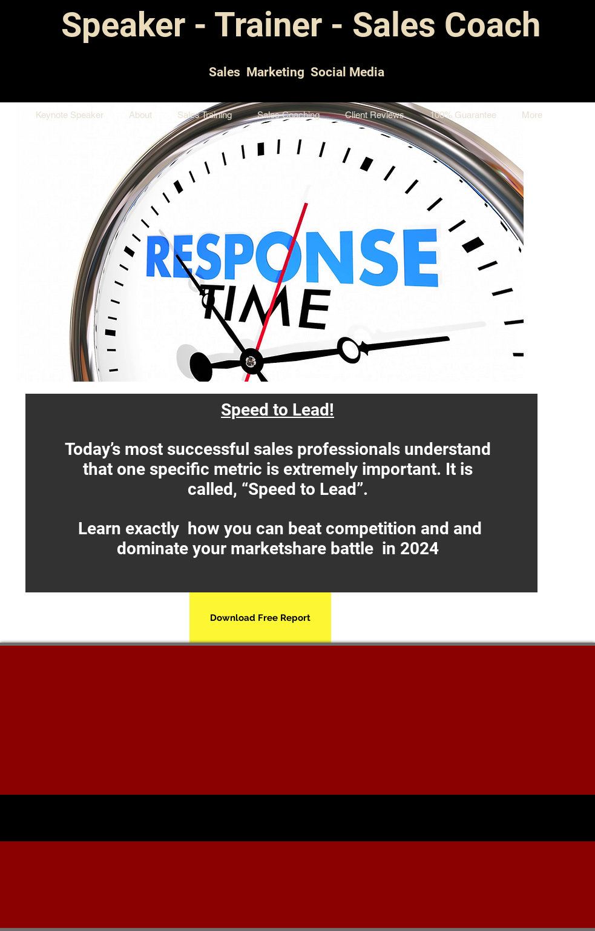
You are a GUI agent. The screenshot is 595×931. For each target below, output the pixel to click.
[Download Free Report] (260, 618)
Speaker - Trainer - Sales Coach (301, 25)
